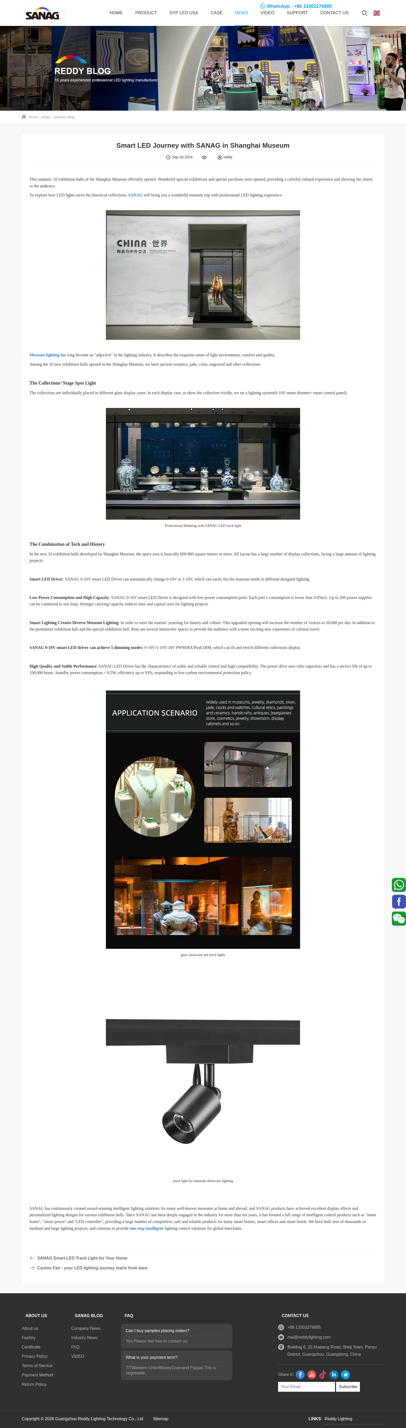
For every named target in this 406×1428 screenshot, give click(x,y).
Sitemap (160, 1419)
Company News (85, 1328)
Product (146, 12)
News (241, 12)
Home (116, 12)
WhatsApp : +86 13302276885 (299, 6)
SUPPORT (297, 12)
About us (30, 1328)
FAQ (75, 1347)
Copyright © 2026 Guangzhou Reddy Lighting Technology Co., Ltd (83, 1419)
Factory (28, 1337)
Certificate (31, 1347)
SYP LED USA (183, 12)
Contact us (334, 12)
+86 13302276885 (304, 1327)
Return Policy (34, 1384)
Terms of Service (37, 1365)
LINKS (315, 1419)
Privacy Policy (35, 1356)
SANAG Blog (64, 117)
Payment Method (37, 1375)
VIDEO (267, 12)
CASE (217, 12)
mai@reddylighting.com (309, 1337)
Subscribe (348, 1386)
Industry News (84, 1337)
